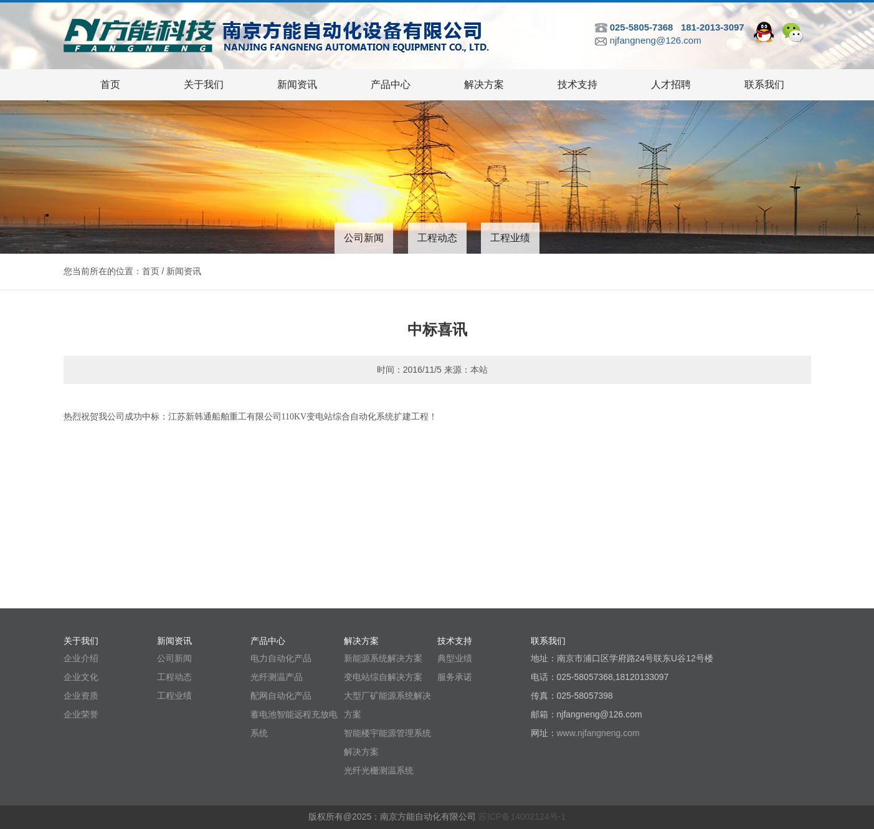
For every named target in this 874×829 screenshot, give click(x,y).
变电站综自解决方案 (383, 677)
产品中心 (391, 84)
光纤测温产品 (276, 677)
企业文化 (81, 677)
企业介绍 (81, 658)
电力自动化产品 (280, 658)
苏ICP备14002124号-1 (522, 817)
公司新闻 (364, 237)
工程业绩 (510, 237)
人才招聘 (671, 84)
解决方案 (484, 84)
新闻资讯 (297, 84)
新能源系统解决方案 (383, 658)
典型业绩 (454, 658)
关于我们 (204, 84)
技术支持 (577, 84)
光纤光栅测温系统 (379, 770)
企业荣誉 (81, 714)
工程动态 (437, 237)
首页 (110, 84)
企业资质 (81, 696)
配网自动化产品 (280, 696)
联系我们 (764, 84)
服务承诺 (454, 677)
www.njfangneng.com (598, 733)
